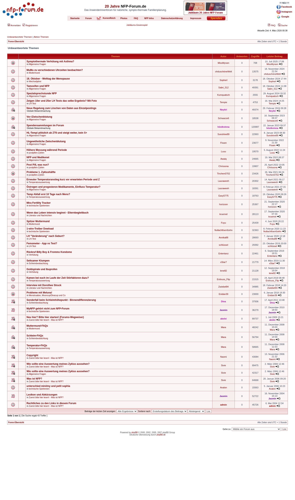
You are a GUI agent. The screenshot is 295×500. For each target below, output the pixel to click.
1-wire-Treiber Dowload (39, 228)
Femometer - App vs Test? (41, 243)
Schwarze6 (223, 118)
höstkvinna (223, 127)
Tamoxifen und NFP (37, 86)
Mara (223, 327)
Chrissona (223, 166)
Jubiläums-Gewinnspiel (137, 25)
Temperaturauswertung (39, 182)
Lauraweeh (223, 181)
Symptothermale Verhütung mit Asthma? (50, 61)
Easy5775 (223, 195)
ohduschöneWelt (223, 71)
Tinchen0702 (223, 173)
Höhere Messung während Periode (46, 150)
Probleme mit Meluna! (39, 292)
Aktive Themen (41, 37)
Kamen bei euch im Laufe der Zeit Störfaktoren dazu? (57, 277)
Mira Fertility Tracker (38, 202)
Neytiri (223, 109)
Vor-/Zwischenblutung (39, 116)
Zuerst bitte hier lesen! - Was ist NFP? (46, 320)
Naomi (223, 357)
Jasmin (223, 310)
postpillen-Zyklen (36, 153)
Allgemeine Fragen (37, 64)
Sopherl (223, 80)
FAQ (271, 25)
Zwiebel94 (223, 286)
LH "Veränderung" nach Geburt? (45, 236)
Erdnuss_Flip (223, 279)
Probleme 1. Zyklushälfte (40, 172)
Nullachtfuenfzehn (223, 230)
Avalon (223, 387)
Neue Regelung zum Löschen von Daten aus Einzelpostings (61, 108)
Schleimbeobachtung (38, 263)
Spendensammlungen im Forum (45, 125)
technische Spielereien (39, 206)
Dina (223, 301)
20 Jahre (112, 6)
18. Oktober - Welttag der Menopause (48, 78)
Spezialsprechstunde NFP (41, 93)
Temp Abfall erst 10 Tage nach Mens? (48, 194)
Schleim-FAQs (34, 335)
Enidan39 (223, 294)
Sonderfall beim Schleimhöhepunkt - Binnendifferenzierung (61, 300)
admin (223, 404)
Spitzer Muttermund (38, 221)
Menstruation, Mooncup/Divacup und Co (47, 295)
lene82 (223, 270)
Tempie (223, 102)
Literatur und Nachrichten (40, 215)
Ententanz (223, 253)
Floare (223, 143)
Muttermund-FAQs (37, 325)
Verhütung (33, 255)
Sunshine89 (223, 134)
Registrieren (30, 25)
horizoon (223, 204)
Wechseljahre (35, 81)
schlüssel (223, 245)
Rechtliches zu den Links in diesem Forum (51, 403)
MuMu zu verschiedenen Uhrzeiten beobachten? (54, 70)
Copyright (32, 355)
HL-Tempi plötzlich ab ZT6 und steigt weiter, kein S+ (56, 132)
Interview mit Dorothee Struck (43, 285)
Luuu (223, 151)
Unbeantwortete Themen (19, 37)
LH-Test (32, 103)
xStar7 (223, 262)
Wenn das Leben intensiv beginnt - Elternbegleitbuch (57, 212)
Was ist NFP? (34, 378)
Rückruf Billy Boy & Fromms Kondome (49, 252)
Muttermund (34, 73)
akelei (223, 318)
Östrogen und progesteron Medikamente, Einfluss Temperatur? (63, 186)
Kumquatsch (223, 95)
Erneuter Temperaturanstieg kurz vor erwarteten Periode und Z (63, 179)
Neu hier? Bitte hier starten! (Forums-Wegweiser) (55, 317)
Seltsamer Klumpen (37, 260)
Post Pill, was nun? (37, 164)
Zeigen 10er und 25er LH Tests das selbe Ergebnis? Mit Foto (61, 100)
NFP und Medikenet (37, 157)
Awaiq (223, 159)
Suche (282, 25)
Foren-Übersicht (16, 41)
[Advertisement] (147, 471)
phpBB (135, 432)
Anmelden (14, 25)
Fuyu (223, 223)
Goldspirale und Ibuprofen (41, 269)
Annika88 (223, 237)
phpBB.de (161, 435)
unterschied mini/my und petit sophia (48, 386)
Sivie (223, 365)
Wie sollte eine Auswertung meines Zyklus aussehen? (58, 363)
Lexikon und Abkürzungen (41, 394)
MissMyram (223, 63)
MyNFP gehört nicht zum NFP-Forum (47, 308)
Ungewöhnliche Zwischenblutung (46, 141)
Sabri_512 (223, 87)
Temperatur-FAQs (36, 345)
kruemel (223, 214)
